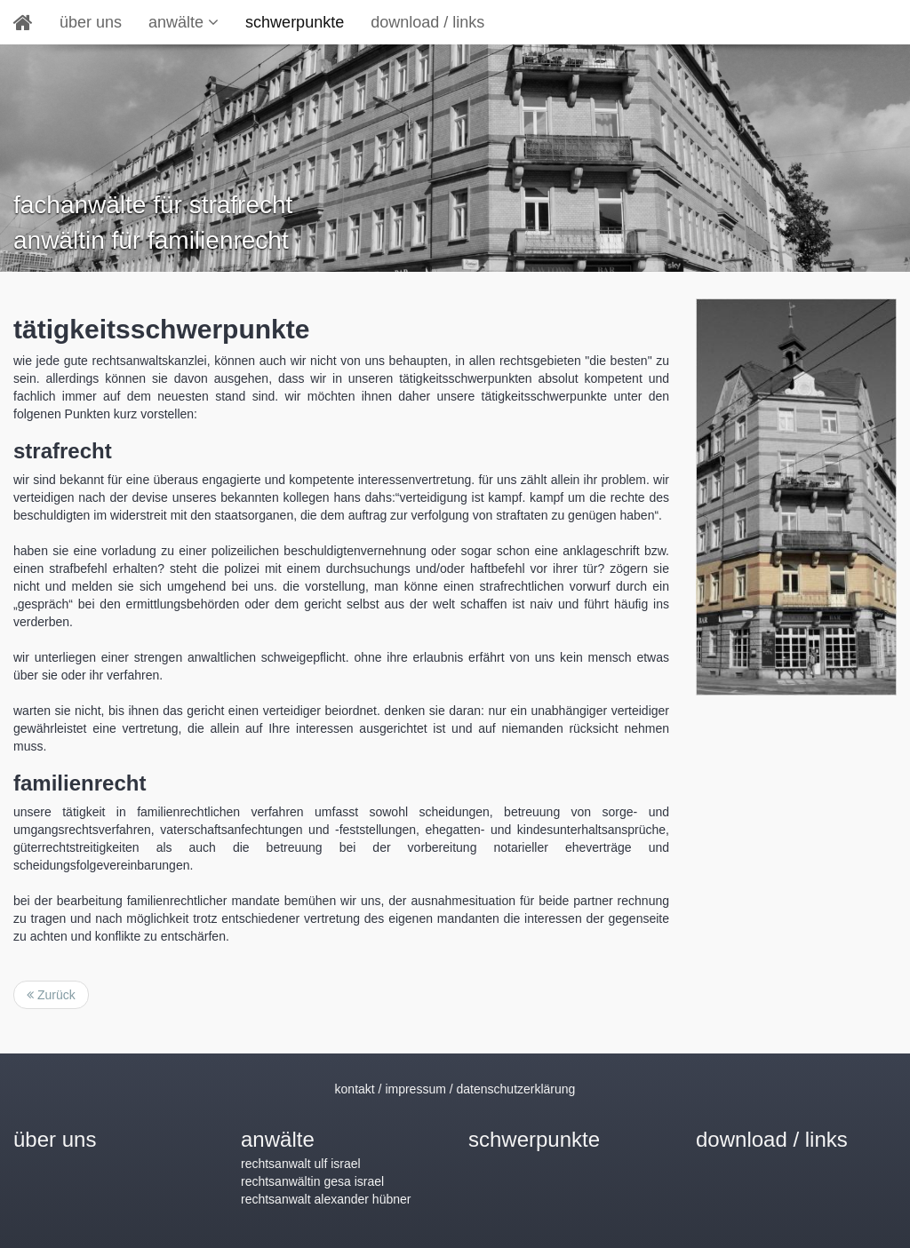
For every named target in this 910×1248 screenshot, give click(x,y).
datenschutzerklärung (516, 1089)
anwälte (178, 22)
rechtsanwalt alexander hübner (326, 1199)
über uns (91, 22)
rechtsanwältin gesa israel (312, 1181)
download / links (427, 22)
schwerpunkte (294, 22)
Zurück (51, 995)
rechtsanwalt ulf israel (301, 1164)
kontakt (355, 1089)
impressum (415, 1089)
